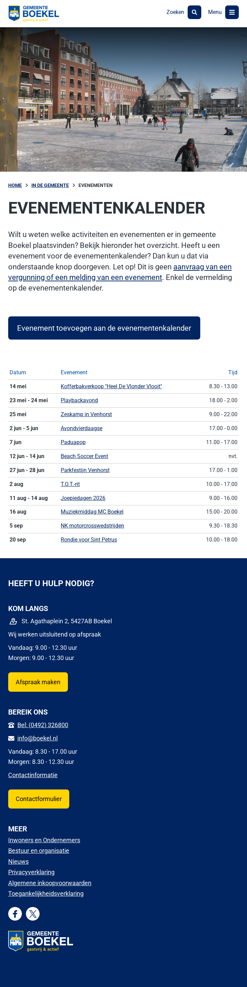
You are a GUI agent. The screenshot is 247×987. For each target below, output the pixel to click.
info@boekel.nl (37, 738)
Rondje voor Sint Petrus (89, 539)
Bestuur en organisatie (38, 850)
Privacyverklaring (31, 872)
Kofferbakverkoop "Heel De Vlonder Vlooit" (111, 386)
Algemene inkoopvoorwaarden (49, 883)
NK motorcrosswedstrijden (92, 525)
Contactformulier (39, 798)
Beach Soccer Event (84, 456)
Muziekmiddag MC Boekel (92, 511)
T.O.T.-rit (70, 484)
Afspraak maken (38, 682)
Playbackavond (79, 400)
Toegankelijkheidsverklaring (46, 893)
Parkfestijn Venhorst (85, 470)
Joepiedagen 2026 (83, 498)
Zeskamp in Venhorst (86, 414)
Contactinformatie (33, 775)
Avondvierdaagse (81, 428)
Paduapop (73, 442)
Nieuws (18, 861)
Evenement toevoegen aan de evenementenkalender (104, 328)
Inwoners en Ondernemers (44, 840)
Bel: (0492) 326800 (42, 724)
